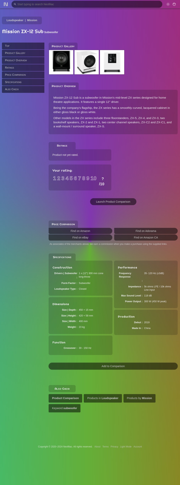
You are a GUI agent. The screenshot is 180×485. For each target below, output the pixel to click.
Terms (105, 446)
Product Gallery (15, 53)
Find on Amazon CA (146, 237)
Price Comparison (15, 74)
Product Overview (16, 60)
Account (138, 446)
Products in (102, 398)
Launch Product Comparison (113, 201)
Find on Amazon (80, 230)
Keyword (64, 408)
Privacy (114, 446)
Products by (139, 398)
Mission (32, 20)
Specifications (13, 82)
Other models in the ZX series (73, 118)
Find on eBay (81, 237)
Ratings (9, 67)
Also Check (12, 89)
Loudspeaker (15, 20)
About (97, 446)
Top (7, 45)
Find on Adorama (146, 230)
